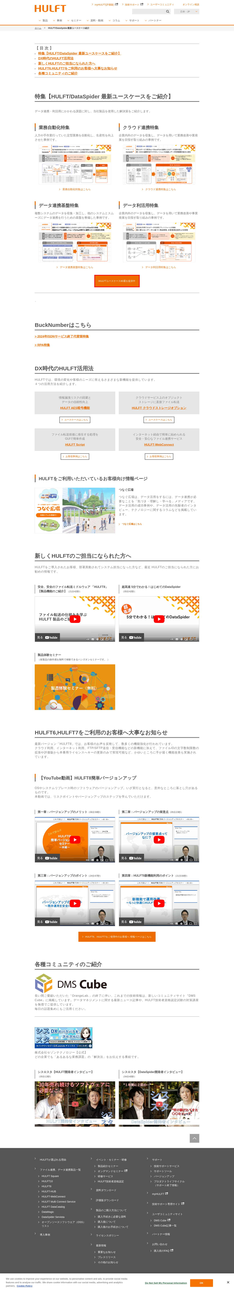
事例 (59, 20)
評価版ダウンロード (107, 1197)
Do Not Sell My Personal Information (166, 1283)
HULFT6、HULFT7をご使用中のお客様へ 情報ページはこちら (118, 938)
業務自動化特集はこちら (77, 189)
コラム (116, 20)
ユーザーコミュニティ (162, 4)
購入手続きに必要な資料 (112, 1211)
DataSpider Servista (53, 1215)
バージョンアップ (164, 1176)
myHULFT (159, 1193)
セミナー (76, 20)
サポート (134, 20)
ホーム (38, 28)
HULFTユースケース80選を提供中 (117, 281)
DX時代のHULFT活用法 (55, 58)
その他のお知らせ (108, 1252)
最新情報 (100, 1237)
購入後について (107, 1216)
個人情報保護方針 (63, 1273)
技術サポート (134, 4)
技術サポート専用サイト (168, 1201)
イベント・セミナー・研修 (111, 1161)
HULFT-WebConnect (53, 1194)
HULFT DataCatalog (53, 1205)
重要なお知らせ (107, 1242)
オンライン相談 (191, 4)
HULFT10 (47, 1179)
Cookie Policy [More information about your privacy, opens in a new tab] (24, 1286)
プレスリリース (107, 1247)
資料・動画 (96, 20)
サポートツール (163, 1171)
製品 (45, 20)
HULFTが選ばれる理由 (53, 1161)
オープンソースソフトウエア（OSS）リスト (64, 1222)
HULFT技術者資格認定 (111, 1181)
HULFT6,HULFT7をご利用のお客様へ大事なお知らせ (77, 68)
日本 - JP (185, 11)
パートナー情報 (160, 1227)
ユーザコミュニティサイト (168, 1209)
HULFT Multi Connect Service (59, 1200)
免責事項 (86, 1273)
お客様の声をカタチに (166, 1273)
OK (201, 1283)
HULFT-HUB (49, 1189)
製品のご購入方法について (111, 1205)
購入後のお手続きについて (113, 1221)
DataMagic (48, 1210)
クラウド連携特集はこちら (160, 189)
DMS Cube (162, 1214)
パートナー (155, 20)
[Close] (228, 1282)
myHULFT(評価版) (106, 4)
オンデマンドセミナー (113, 1171)
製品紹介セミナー (108, 1166)
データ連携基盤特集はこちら (77, 267)
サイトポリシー (141, 1273)
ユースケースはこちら (76, 420)
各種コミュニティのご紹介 (58, 73)
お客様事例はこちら (76, 457)
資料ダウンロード (106, 1189)
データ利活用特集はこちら (160, 267)
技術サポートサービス (167, 1166)
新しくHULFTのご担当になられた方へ (66, 63)
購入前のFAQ (163, 1241)
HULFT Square (50, 1174)
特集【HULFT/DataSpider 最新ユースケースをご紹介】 (79, 53)
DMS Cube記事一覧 (165, 1219)
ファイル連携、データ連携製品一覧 (61, 1169)
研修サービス (105, 1176)
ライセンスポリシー (107, 1228)
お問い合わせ (159, 1235)
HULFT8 (46, 1184)
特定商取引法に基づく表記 (113, 1273)
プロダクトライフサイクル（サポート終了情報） (169, 1183)
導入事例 (44, 1232)
